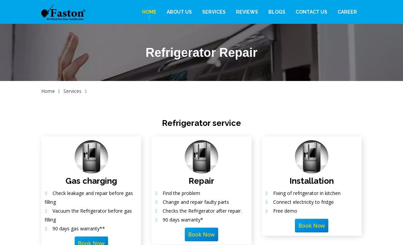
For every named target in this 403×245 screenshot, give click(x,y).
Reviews (247, 12)
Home (149, 12)
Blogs (276, 12)
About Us (179, 12)
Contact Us (311, 12)
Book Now (201, 234)
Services (214, 12)
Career (347, 12)
